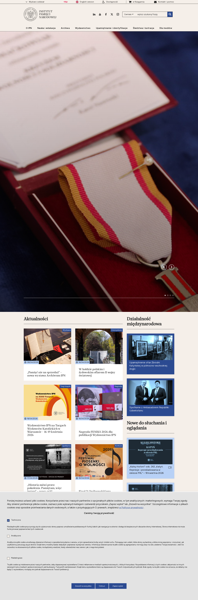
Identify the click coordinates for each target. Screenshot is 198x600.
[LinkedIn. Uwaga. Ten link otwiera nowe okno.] (94, 14)
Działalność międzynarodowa (144, 257)
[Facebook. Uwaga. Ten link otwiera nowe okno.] (106, 14)
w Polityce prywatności (131, 507)
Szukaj (169, 14)
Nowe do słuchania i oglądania (147, 361)
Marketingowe (16, 558)
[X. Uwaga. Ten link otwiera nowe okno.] (111, 14)
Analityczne (16, 536)
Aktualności (36, 255)
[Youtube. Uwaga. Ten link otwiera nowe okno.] (100, 14)
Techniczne (16, 520)
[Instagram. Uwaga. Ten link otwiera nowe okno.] (117, 14)
